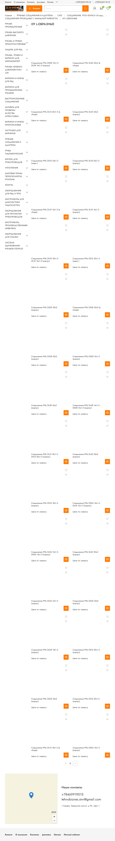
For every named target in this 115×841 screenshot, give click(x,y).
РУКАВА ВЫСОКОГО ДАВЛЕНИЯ (14, 34)
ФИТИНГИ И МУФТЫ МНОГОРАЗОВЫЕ (14, 123)
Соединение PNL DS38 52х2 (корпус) (44, 357)
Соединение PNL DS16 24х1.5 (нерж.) (44, 162)
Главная (8, 15)
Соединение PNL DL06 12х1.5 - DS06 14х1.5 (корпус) (45, 553)
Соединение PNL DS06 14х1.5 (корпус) (86, 749)
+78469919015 (72, 794)
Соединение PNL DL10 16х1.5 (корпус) (86, 211)
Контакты (31, 2)
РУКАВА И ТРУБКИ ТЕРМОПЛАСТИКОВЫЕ (14, 42)
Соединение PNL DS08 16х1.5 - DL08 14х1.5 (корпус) (45, 64)
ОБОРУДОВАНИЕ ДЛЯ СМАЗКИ (13, 235)
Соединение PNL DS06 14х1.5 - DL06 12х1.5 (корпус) (87, 504)
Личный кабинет (72, 834)
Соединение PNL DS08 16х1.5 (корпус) (86, 357)
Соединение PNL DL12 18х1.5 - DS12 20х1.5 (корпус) (45, 455)
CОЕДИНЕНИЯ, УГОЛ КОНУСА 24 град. (85, 15)
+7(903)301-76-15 (102, 2)
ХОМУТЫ (9, 184)
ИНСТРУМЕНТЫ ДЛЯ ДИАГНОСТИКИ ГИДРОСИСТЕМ (14, 202)
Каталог (8, 2)
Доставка (41, 2)
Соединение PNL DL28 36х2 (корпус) (44, 406)
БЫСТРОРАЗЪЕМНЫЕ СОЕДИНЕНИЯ (14, 100)
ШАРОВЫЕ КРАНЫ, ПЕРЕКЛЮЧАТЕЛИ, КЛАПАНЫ (14, 176)
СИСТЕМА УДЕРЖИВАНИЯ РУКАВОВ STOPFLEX (14, 245)
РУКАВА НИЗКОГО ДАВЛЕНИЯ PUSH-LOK (13, 69)
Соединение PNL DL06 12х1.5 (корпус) (44, 602)
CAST (59, 15)
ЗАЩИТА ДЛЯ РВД (13, 49)
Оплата (50, 2)
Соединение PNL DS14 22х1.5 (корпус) (86, 700)
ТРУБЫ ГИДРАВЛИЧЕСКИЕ (14, 152)
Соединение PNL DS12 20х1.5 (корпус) (86, 651)
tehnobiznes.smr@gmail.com (81, 799)
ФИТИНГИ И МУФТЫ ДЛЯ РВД (14, 80)
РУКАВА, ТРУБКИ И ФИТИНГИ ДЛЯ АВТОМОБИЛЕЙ (14, 58)
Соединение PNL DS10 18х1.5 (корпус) (44, 504)
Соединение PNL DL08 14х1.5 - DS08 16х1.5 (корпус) (86, 406)
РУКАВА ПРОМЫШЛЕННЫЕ (13, 25)
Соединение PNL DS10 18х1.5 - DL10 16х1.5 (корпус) (45, 259)
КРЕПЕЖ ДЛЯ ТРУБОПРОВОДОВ (13, 161)
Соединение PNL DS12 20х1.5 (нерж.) (86, 259)
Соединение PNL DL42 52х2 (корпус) (85, 455)
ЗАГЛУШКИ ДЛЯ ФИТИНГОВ (12, 132)
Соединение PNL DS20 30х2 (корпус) (44, 308)
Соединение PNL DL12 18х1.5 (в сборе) (45, 749)
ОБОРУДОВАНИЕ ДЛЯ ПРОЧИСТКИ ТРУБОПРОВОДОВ (13, 213)
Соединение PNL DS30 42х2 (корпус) (85, 602)
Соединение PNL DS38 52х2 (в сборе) (86, 308)
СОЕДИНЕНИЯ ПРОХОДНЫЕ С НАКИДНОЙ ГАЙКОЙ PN (31, 18)
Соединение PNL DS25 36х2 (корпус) (44, 700)
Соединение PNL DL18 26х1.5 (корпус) (86, 162)
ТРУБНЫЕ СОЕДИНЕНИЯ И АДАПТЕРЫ (35, 15)
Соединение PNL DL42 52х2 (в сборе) (86, 64)
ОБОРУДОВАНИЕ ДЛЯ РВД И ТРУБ (13, 192)
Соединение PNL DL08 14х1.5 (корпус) (44, 651)
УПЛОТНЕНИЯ (11, 167)
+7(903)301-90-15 (83, 2)
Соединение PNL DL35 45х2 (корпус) (85, 113)
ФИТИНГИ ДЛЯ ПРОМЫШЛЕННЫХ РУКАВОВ (13, 90)
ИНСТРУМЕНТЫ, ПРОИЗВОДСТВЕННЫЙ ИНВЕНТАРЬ (14, 225)
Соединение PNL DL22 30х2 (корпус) (85, 553)
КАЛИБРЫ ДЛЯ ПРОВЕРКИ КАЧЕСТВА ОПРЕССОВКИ (12, 112)
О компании (19, 2)
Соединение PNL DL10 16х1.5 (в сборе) (45, 211)
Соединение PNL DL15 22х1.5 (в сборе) (45, 113)
